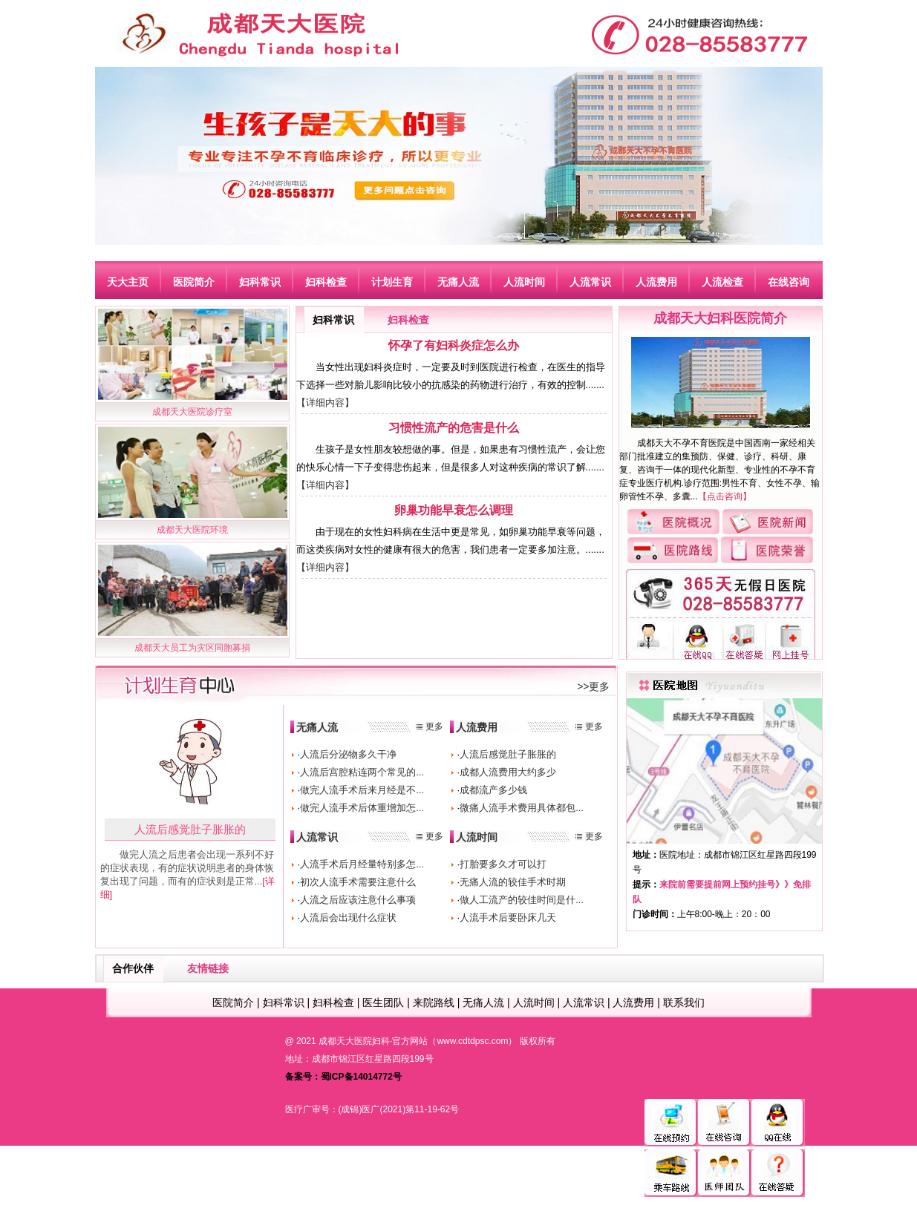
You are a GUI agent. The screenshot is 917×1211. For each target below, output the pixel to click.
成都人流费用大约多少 (508, 772)
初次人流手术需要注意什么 (358, 881)
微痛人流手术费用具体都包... (522, 807)
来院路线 (433, 1002)
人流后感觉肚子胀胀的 (190, 829)
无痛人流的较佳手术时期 (513, 881)
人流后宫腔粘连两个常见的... (362, 772)
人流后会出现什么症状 (348, 917)
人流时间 (476, 837)
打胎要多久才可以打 (503, 864)
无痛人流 (317, 727)
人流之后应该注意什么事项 (358, 899)
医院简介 (233, 1002)
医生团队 (383, 1002)
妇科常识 (333, 320)
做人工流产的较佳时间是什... (522, 899)
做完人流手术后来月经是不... (362, 789)
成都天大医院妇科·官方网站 (373, 1041)
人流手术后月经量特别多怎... (362, 864)
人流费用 (476, 727)
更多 (434, 726)
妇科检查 (408, 320)
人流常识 (317, 837)
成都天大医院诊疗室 (192, 412)
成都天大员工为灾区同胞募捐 (192, 648)
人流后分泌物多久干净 (348, 754)
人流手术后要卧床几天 (508, 917)
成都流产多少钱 (493, 789)
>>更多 (593, 686)
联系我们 (684, 1002)
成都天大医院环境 (192, 530)
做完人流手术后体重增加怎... (362, 807)
